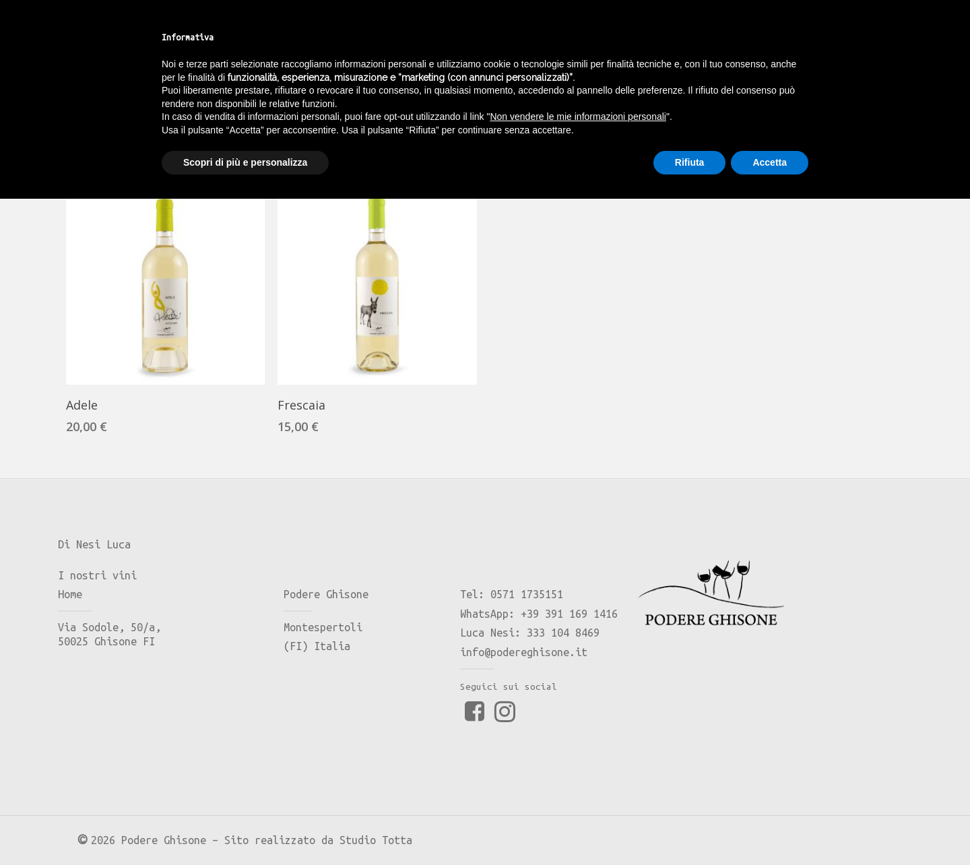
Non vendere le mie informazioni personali (578, 782)
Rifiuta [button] (690, 828)
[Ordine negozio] (827, 135)
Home (84, 136)
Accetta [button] (769, 828)
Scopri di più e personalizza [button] (245, 828)
